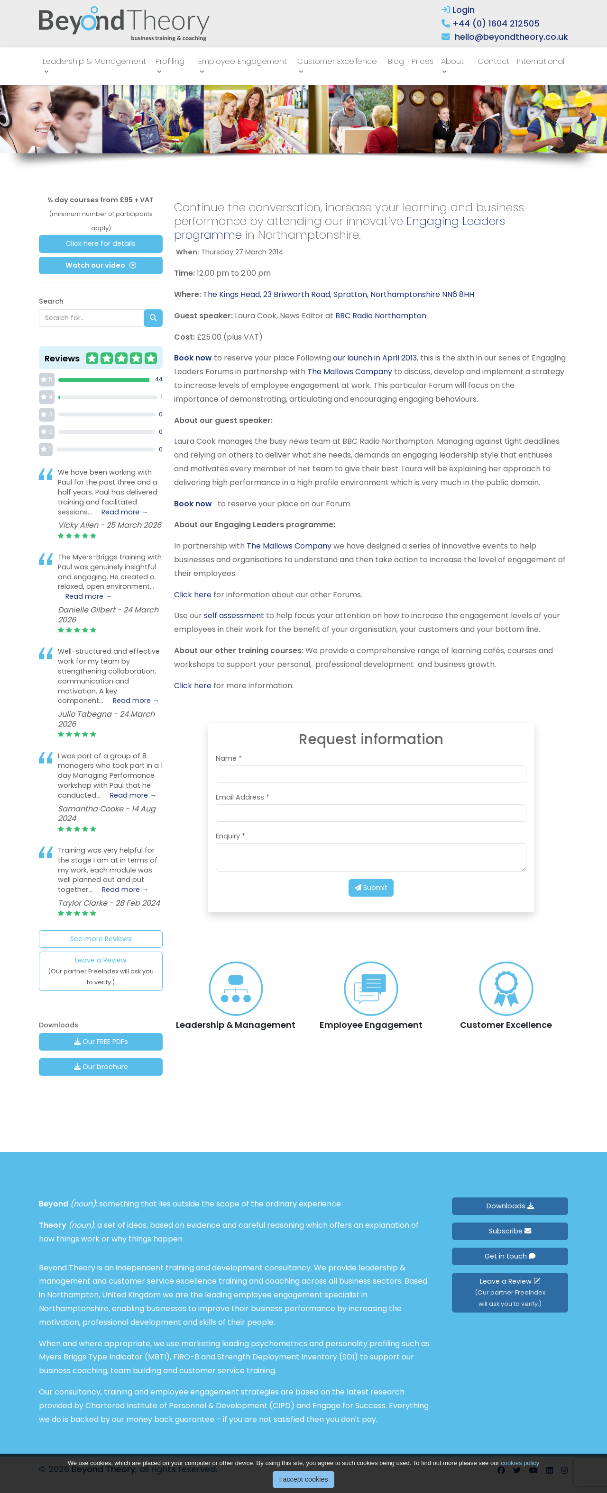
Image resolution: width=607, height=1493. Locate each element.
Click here (193, 594)
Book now (193, 357)
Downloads (510, 1206)
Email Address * (242, 797)
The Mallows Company (349, 371)
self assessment (234, 615)
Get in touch (510, 1256)
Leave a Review (101, 970)
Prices (422, 61)
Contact (493, 61)
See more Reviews (101, 939)
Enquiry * (230, 836)
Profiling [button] (170, 61)
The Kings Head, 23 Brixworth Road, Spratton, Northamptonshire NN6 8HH (338, 294)
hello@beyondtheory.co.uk (511, 37)
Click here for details (101, 243)
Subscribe (510, 1231)
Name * (229, 758)
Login (458, 10)
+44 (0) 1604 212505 (496, 23)
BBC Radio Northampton (380, 315)
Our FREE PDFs (101, 1041)
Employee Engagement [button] (242, 61)
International (540, 61)
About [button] (452, 61)
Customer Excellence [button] (337, 61)
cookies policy (520, 1462)
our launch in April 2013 (375, 357)
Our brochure (101, 1066)
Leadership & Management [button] (94, 61)
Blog (396, 61)
